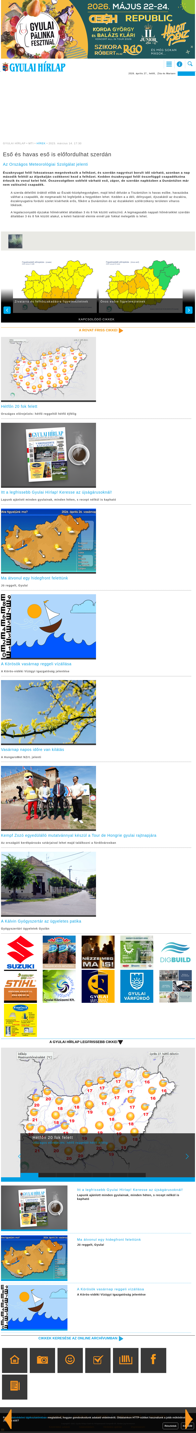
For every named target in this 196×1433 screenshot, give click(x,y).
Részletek (170, 1425)
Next (189, 1160)
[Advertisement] (98, 106)
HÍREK (41, 143)
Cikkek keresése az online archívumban (76, 1340)
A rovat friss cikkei (97, 330)
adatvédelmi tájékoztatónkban (28, 1417)
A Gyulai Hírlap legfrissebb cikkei (83, 1043)
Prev (26, 1160)
